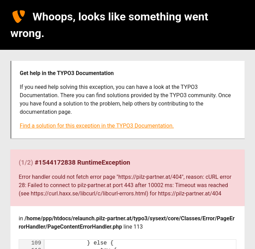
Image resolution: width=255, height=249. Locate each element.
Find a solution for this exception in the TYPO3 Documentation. (97, 125)
